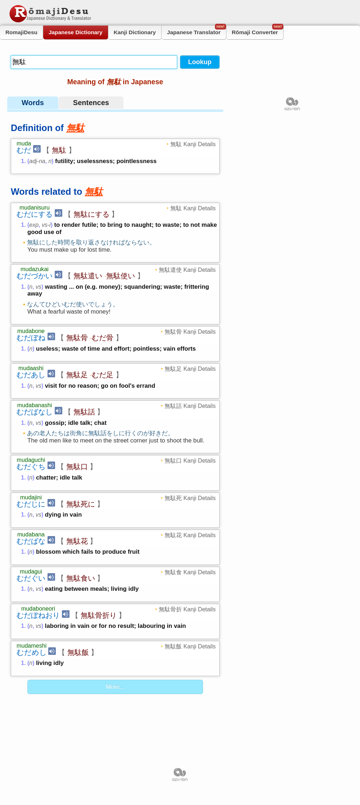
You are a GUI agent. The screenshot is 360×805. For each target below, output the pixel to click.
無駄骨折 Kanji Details (187, 609)
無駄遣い (87, 276)
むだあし (31, 375)
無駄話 (84, 412)
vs (38, 287)
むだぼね (31, 338)
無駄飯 (78, 652)
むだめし (31, 652)
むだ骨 (102, 338)
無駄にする (91, 214)
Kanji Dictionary (135, 32)
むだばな (31, 541)
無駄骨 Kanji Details (190, 331)
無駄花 (77, 541)
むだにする (35, 214)
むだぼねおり (38, 615)
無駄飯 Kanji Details (190, 646)
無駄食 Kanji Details (190, 572)
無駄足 (77, 375)
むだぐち (31, 467)
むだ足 (102, 375)
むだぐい (31, 578)
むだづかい (35, 276)
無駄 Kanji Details (193, 144)
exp (34, 225)
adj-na (37, 161)
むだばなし (35, 412)
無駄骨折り (99, 615)
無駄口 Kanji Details (190, 460)
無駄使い (120, 276)
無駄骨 (77, 338)
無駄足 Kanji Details (190, 368)
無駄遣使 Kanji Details (187, 269)
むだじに (31, 504)
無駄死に (80, 504)
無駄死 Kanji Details (190, 498)
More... (115, 686)
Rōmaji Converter (257, 30)
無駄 (59, 150)
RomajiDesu (21, 32)
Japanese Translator (196, 30)
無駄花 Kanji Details (190, 535)
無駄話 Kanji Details (190, 405)
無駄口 (77, 467)
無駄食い (80, 578)
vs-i (46, 225)
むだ (24, 150)
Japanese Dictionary (76, 32)
